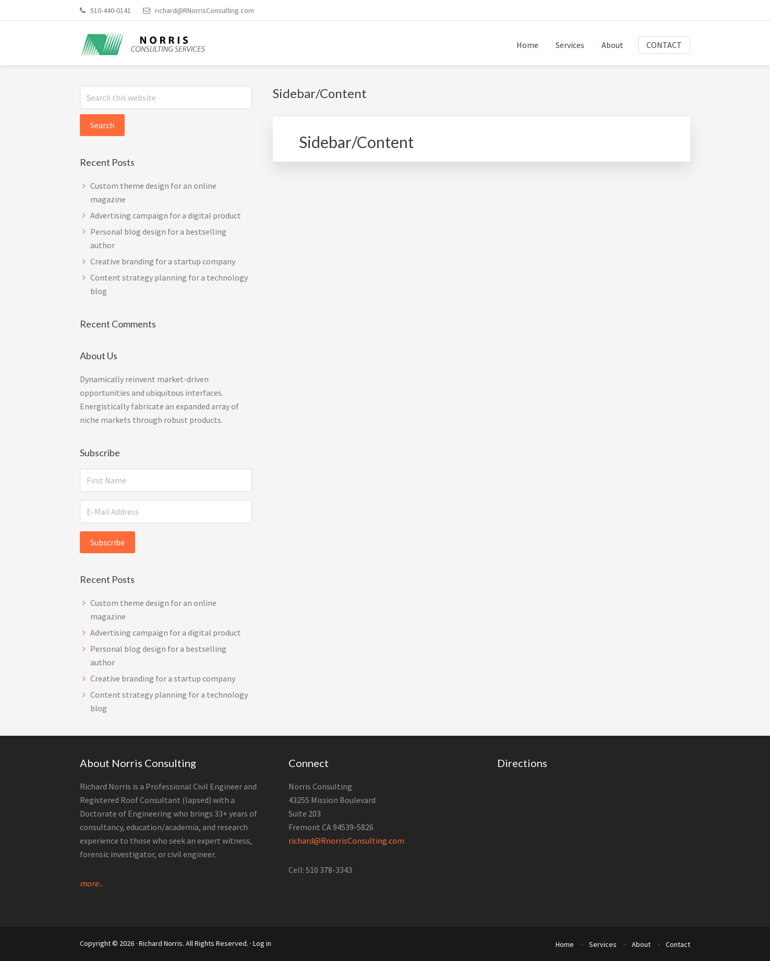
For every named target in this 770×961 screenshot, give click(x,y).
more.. (91, 883)
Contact (678, 944)
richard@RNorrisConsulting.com (198, 10)
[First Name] (166, 480)
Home (565, 944)
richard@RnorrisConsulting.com (346, 840)
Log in (262, 943)
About (641, 944)
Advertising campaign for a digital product (165, 215)
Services (603, 944)
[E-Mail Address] (166, 511)
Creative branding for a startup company (162, 261)
